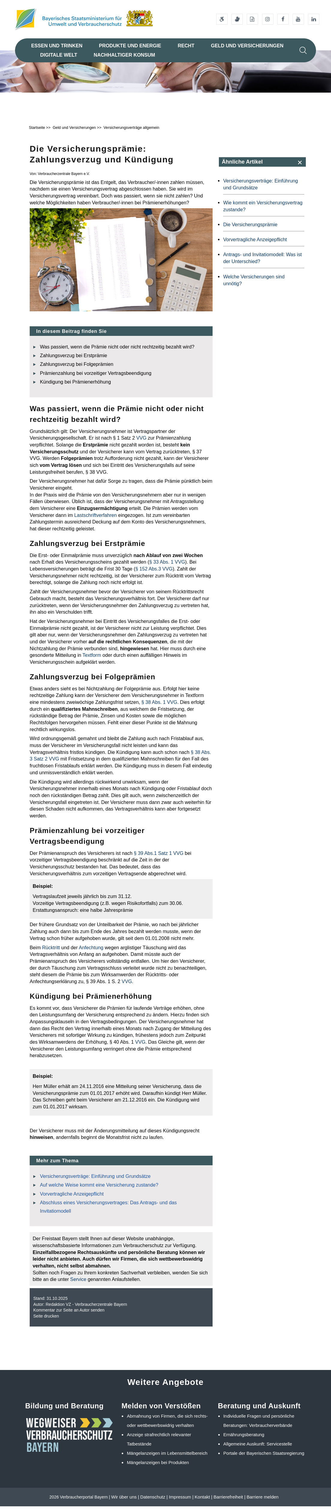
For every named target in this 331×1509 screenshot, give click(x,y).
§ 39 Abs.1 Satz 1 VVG (158, 855)
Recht (186, 45)
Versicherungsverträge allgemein (131, 130)
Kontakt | (203, 1499)
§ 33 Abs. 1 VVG (167, 564)
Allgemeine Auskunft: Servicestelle (257, 1446)
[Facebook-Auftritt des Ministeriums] (283, 19)
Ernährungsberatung (243, 1437)
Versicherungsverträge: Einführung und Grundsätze (95, 1178)
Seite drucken (46, 1318)
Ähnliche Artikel (242, 165)
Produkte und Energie (130, 45)
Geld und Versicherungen (247, 45)
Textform (91, 657)
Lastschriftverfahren (95, 517)
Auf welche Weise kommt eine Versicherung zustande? (99, 1187)
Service (78, 1282)
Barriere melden (262, 1499)
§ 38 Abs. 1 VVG (158, 704)
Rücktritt (51, 950)
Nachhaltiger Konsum (124, 55)
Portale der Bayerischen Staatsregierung (263, 1455)
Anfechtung (91, 950)
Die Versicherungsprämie (250, 227)
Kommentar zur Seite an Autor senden (68, 1312)
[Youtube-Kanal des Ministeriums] (298, 19)
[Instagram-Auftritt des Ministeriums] (267, 19)
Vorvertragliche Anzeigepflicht (71, 1196)
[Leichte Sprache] (252, 19)
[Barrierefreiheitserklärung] (222, 19)
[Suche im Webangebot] (303, 50)
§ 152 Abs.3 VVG (153, 571)
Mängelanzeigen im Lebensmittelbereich (167, 1455)
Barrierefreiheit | (229, 1499)
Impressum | (181, 1499)
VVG (141, 440)
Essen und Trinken (56, 45)
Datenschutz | (154, 1499)
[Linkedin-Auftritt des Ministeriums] (313, 19)
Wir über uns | (125, 1499)
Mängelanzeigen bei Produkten (158, 1465)
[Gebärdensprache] (237, 19)
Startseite (37, 130)
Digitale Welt (58, 55)
